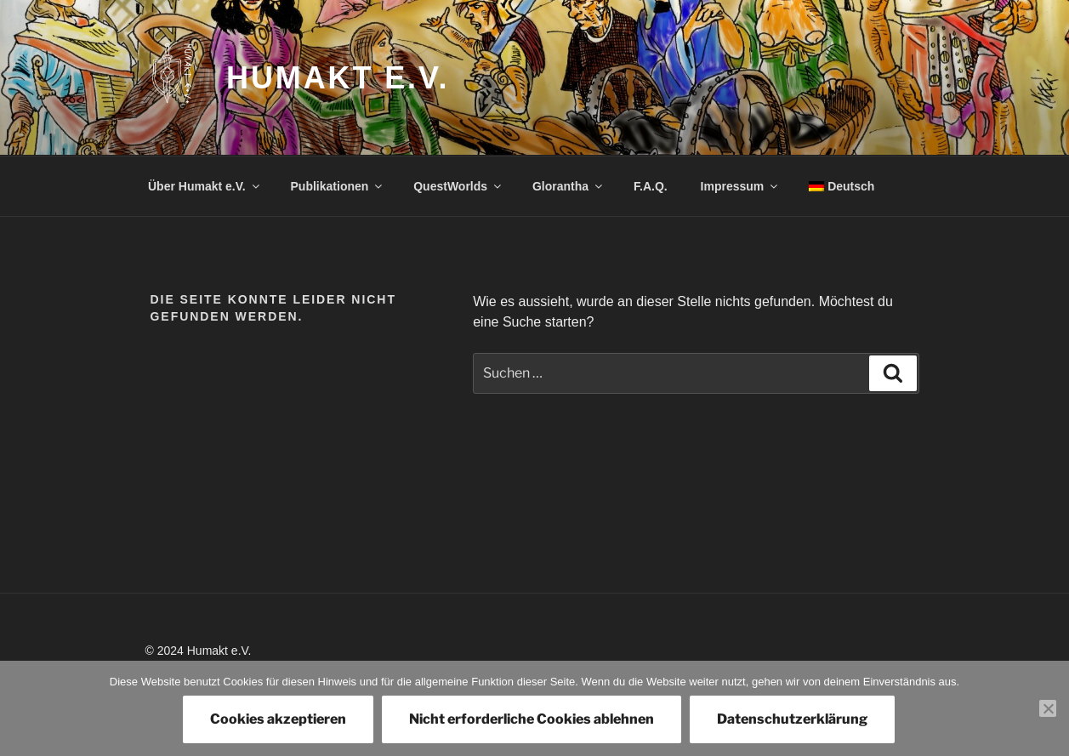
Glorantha (568, 186)
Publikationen (338, 186)
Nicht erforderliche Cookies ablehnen (531, 719)
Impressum (741, 186)
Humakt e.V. (337, 77)
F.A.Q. (651, 186)
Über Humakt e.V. (205, 186)
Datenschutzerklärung (792, 719)
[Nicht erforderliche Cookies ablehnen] (1047, 708)
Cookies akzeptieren (278, 719)
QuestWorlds (458, 186)
